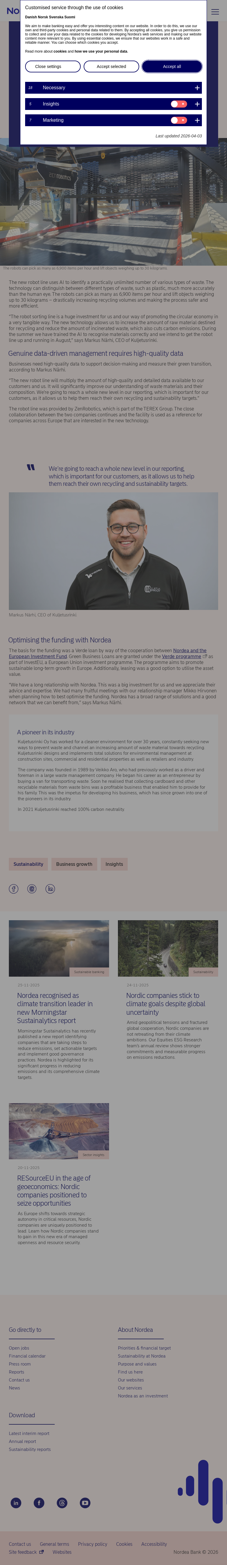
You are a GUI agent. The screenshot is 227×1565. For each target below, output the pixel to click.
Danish (31, 17)
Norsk (43, 17)
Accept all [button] (172, 66)
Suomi (69, 17)
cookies (60, 51)
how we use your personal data (100, 51)
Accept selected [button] (111, 66)
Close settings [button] (48, 66)
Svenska (56, 17)
